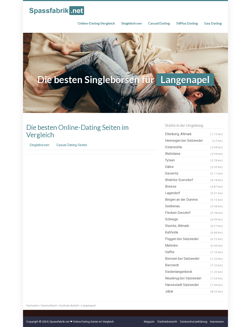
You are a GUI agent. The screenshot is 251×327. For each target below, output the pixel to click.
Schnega (194, 219)
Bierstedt (194, 265)
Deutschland (49, 305)
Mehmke (194, 245)
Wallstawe (194, 154)
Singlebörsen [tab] (39, 145)
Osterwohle (194, 147)
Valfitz (194, 252)
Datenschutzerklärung (193, 321)
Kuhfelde (194, 232)
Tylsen (194, 160)
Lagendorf (194, 193)
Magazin (149, 321)
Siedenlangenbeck (194, 272)
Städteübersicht (167, 321)
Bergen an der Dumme (194, 199)
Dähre (194, 167)
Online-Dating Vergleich (96, 23)
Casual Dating (159, 23)
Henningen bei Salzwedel (194, 140)
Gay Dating (213, 23)
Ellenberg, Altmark (194, 134)
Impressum (217, 321)
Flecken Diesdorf (194, 213)
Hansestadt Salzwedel (194, 285)
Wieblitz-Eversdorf (194, 180)
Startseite (32, 305)
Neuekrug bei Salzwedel (194, 278)
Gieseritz (194, 173)
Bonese (194, 186)
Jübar (194, 291)
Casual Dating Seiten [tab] (71, 145)
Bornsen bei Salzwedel (194, 259)
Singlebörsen (131, 23)
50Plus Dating (187, 23)
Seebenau (194, 206)
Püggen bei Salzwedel (194, 239)
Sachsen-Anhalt (69, 305)
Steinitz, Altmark (194, 226)
